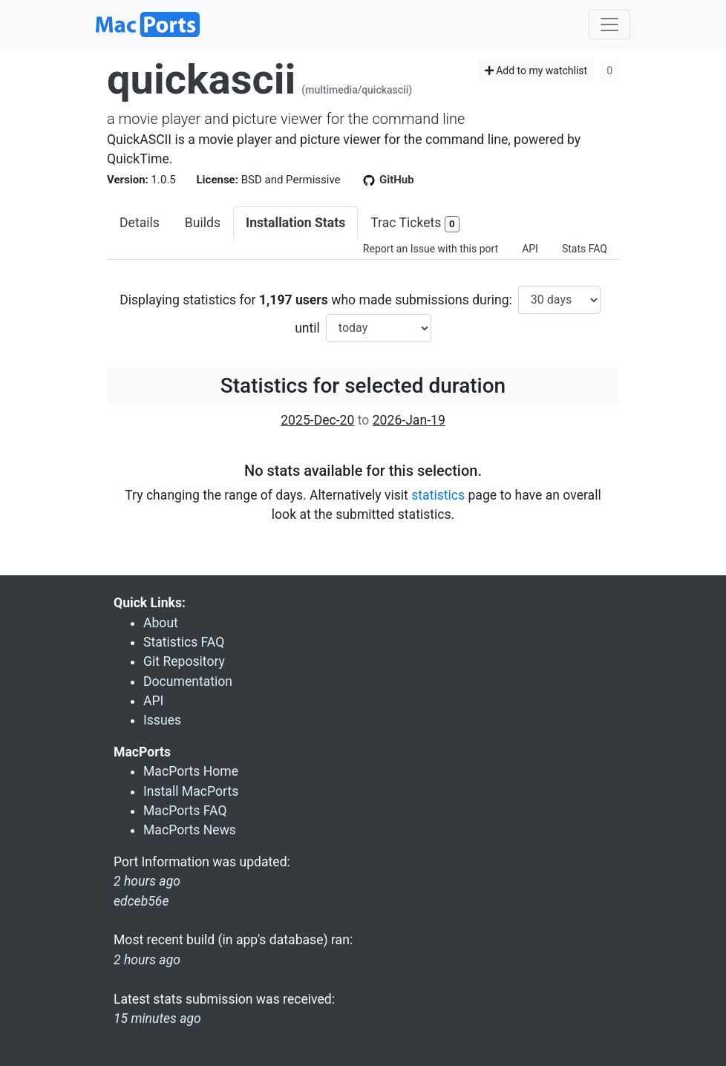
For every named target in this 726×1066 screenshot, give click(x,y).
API (530, 249)
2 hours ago (147, 959)
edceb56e (141, 901)
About (160, 622)
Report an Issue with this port (430, 249)
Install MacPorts (190, 791)
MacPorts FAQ (185, 810)
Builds (202, 222)
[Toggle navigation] (609, 24)
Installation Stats (295, 222)
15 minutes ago (157, 1018)
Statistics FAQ (183, 642)
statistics (438, 495)
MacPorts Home (190, 771)
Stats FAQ (584, 249)
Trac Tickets (415, 223)
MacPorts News (189, 830)
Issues (162, 720)
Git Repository (184, 661)
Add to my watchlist (536, 70)
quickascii (201, 79)
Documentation (187, 681)
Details (140, 222)
